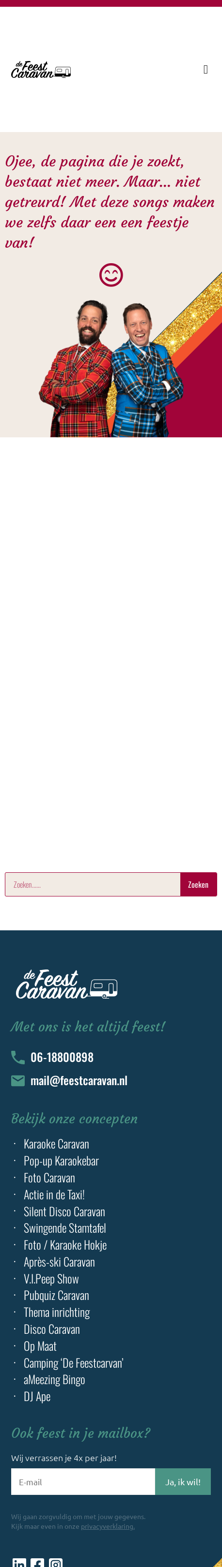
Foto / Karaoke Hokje (65, 1245)
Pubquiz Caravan (56, 1295)
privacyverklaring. (108, 1526)
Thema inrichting (57, 1312)
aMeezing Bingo (54, 1379)
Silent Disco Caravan (64, 1211)
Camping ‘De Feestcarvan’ (74, 1363)
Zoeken (198, 884)
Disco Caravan (52, 1329)
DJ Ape (37, 1396)
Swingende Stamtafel (65, 1228)
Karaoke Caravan (56, 1143)
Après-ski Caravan (59, 1261)
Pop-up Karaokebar (61, 1160)
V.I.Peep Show (51, 1278)
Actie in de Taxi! (54, 1194)
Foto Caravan (49, 1177)
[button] (205, 69)
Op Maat (40, 1346)
